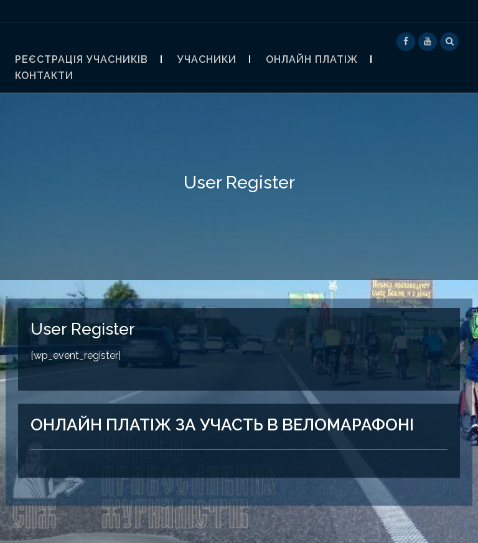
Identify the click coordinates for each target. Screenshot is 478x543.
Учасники (207, 59)
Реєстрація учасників (81, 59)
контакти (44, 75)
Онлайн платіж (312, 59)
